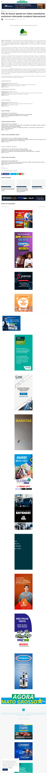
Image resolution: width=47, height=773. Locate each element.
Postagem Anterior (5, 206)
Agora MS (15, 170)
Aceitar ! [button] (5, 769)
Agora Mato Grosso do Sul (12, 11)
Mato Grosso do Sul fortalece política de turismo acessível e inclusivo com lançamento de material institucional (22, 190)
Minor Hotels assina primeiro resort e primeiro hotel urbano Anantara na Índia (8, 189)
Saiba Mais (10, 768)
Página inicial (3, 11)
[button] (1, 2)
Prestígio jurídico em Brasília (37, 188)
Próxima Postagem (41, 206)
